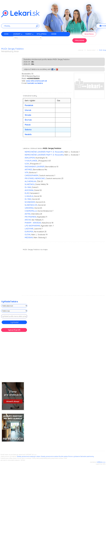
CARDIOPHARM (31, 175)
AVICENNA (29, 190)
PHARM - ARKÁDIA (33, 223)
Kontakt (7, 38)
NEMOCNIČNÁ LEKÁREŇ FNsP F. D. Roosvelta (44, 152)
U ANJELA (29, 196)
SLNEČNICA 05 (31, 205)
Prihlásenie (79, 40)
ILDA (27, 163)
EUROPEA (29, 231)
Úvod (6, 34)
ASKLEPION (30, 158)
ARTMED (28, 169)
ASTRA (28, 214)
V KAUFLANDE (31, 161)
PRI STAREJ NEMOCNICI (35, 178)
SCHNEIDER (30, 202)
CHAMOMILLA (31, 211)
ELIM (27, 193)
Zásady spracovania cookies (49, 456)
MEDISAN (29, 237)
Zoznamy (17, 34)
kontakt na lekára (35, 83)
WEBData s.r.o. (101, 462)
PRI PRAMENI (30, 217)
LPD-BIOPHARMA (32, 226)
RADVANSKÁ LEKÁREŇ (35, 166)
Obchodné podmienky (87, 456)
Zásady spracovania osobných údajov (28, 456)
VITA (26, 172)
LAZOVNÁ (29, 229)
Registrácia (89, 34)
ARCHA (28, 220)
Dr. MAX (28, 187)
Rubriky (29, 34)
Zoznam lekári (91, 50)
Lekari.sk (80, 50)
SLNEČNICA (30, 184)
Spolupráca (41, 34)
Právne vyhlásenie (74, 456)
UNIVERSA (29, 208)
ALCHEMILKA (30, 181)
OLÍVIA (28, 234)
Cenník (53, 34)
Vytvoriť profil (14, 330)
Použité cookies (63, 456)
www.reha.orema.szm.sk (36, 81)
